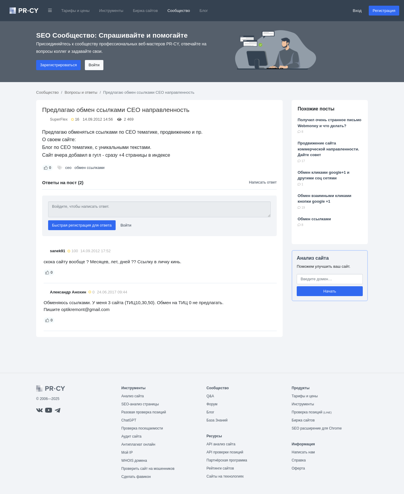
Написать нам (303, 452)
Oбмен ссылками (314, 219)
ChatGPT (128, 420)
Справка (299, 460)
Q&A (210, 396)
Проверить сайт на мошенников (148, 469)
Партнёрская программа (226, 460)
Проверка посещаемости (142, 428)
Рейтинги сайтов (220, 468)
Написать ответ (263, 182)
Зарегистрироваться (58, 65)
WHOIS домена (134, 460)
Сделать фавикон (136, 477)
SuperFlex (59, 119)
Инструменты (111, 10)
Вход (357, 10)
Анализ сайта (313, 258)
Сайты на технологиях (225, 476)
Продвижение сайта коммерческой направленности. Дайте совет (328, 149)
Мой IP (127, 452)
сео (68, 167)
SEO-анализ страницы (140, 404)
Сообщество (178, 10)
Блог (204, 10)
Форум (211, 404)
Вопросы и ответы (81, 92)
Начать (329, 291)
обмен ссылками (89, 167)
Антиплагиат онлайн (138, 444)
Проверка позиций (312, 412)
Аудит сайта (131, 436)
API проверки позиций (224, 452)
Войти (94, 65)
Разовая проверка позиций (143, 412)
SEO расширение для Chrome (317, 428)
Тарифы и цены (75, 10)
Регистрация (384, 10)
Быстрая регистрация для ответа (82, 225)
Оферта (298, 468)
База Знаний (217, 420)
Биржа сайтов (145, 10)
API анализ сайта (220, 444)
